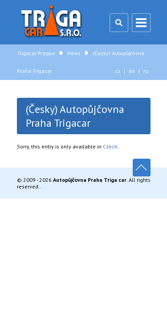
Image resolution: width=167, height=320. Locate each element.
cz (117, 71)
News (74, 53)
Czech (110, 146)
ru (145, 71)
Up (142, 167)
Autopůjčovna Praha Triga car (89, 179)
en (132, 71)
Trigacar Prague (52, 22)
